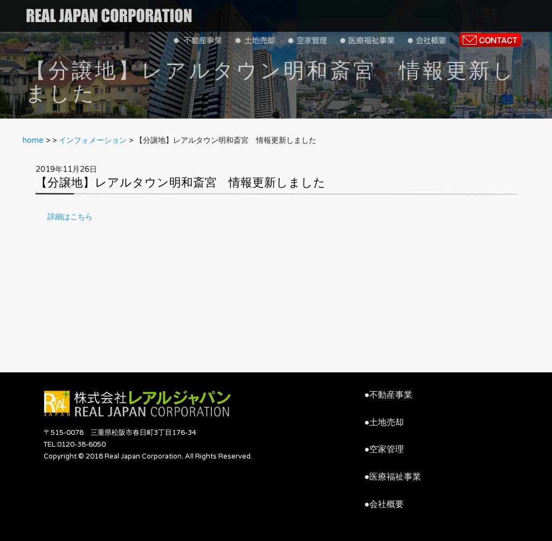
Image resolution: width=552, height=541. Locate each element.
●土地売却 (384, 422)
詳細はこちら (70, 216)
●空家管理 (384, 449)
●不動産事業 (388, 395)
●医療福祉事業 (393, 476)
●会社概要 (384, 504)
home (33, 140)
